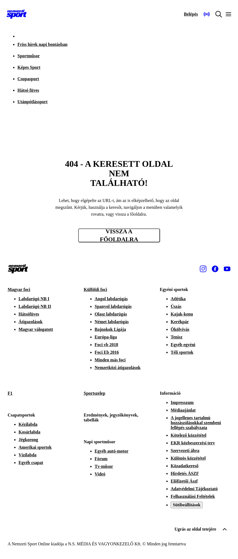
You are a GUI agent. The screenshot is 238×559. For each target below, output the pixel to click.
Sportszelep (94, 393)
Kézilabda (28, 424)
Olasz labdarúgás (111, 314)
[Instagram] (203, 269)
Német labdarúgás (112, 321)
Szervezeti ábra (185, 450)
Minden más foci (110, 360)
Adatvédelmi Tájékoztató (194, 488)
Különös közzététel (188, 458)
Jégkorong (28, 439)
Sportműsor (28, 55)
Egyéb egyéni (183, 344)
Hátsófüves (29, 314)
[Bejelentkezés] (191, 14)
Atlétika (178, 298)
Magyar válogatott (36, 329)
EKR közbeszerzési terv (193, 443)
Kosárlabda (29, 432)
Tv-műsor (104, 466)
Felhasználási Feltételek (193, 496)
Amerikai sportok (35, 447)
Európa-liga (106, 337)
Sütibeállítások (186, 504)
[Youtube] (227, 269)
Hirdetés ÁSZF (185, 473)
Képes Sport (28, 67)
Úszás (176, 306)
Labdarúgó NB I (34, 298)
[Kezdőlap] (16, 14)
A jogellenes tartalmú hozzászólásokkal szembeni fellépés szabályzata (196, 422)
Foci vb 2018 (106, 344)
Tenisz (176, 337)
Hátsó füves (28, 90)
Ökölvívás (180, 329)
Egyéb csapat (31, 462)
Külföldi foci (95, 289)
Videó (100, 474)
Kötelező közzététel (188, 435)
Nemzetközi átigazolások (117, 367)
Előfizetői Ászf (184, 481)
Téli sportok (182, 352)
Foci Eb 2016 (107, 352)
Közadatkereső (184, 465)
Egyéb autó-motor (111, 451)
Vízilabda (28, 455)
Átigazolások (31, 321)
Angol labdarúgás (111, 298)
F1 (10, 393)
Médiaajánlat (183, 410)
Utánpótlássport (32, 101)
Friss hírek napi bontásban (42, 44)
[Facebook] (215, 269)
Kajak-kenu (182, 314)
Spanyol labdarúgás (113, 306)
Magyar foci (19, 289)
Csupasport (28, 78)
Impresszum (182, 402)
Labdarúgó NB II (35, 306)
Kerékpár (180, 321)
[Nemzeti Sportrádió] (206, 14)
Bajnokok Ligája (110, 329)
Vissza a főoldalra (119, 235)
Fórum (101, 458)
